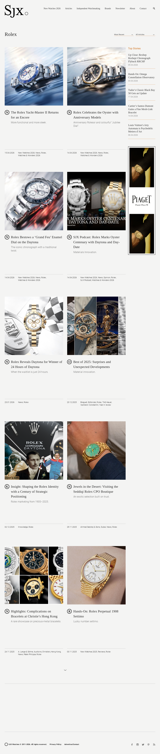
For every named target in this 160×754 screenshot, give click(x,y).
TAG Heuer (107, 402)
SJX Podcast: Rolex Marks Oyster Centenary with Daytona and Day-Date (96, 242)
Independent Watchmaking (88, 8)
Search (154, 8)
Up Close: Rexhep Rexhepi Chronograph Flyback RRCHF (139, 58)
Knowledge (23, 527)
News (38, 153)
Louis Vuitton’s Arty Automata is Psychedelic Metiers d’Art (140, 128)
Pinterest (148, 744)
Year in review (105, 405)
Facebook (132, 744)
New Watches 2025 (88, 652)
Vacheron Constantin (89, 405)
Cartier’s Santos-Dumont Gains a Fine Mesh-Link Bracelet (140, 109)
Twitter (143, 744)
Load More (65, 670)
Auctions (38, 652)
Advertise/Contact (71, 744)
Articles (68, 8)
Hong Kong (56, 652)
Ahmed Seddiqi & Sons (90, 527)
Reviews (101, 652)
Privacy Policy (55, 744)
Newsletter (120, 8)
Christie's (46, 652)
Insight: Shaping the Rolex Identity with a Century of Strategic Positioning (35, 491)
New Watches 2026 (52, 8)
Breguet (83, 402)
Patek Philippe (30, 654)
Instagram (137, 744)
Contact (143, 8)
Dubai (103, 527)
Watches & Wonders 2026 (29, 155)
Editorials (92, 402)
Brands (108, 8)
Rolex (43, 153)
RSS (153, 744)
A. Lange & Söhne (25, 652)
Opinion (107, 277)
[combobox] (124, 34)
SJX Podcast (85, 280)
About (132, 8)
